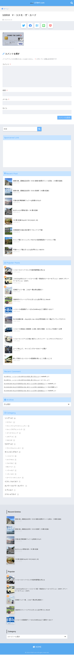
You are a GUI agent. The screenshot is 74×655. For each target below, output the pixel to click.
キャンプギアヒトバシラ (15, 430)
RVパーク (11, 467)
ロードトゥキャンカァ (15, 478)
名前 (5, 91)
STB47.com (37, 3)
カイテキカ (11, 460)
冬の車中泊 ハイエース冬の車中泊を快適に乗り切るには (21, 377)
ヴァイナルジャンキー (15, 448)
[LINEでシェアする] (44, 25)
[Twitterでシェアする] (22, 25)
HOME (37, 647)
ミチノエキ (11, 474)
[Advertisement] (37, 154)
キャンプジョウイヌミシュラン (18, 426)
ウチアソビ (10, 444)
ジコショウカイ (12, 495)
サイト (5, 109)
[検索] (39, 129)
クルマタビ (11, 463)
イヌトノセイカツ (13, 482)
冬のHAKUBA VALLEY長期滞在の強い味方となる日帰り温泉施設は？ (25, 384)
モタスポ (10, 440)
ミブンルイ (10, 490)
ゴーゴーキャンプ (13, 433)
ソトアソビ (10, 418)
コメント (7, 65)
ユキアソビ (11, 437)
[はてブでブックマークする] (37, 25)
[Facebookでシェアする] (30, 25)
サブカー (10, 422)
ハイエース (11, 456)
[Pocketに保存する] (51, 25)
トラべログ (11, 471)
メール (6, 100)
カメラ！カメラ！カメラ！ (16, 486)
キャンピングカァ (13, 452)
